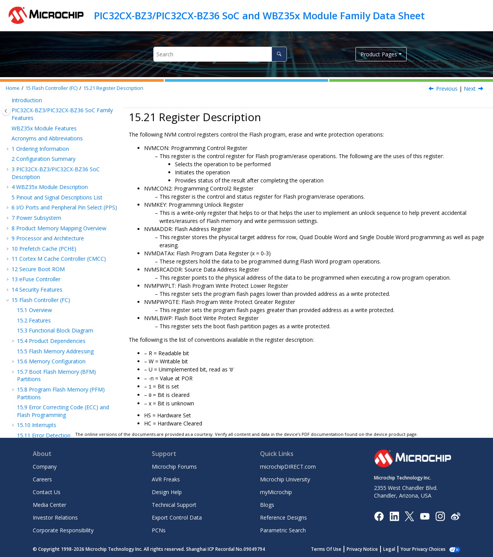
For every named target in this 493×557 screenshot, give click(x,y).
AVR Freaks (166, 478)
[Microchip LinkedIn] (394, 514)
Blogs (267, 503)
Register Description (113, 88)
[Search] (279, 54)
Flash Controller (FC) (51, 88)
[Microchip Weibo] (455, 514)
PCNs (159, 529)
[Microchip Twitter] (409, 514)
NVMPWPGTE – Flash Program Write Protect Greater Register (60, 387)
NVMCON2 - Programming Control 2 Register (65, 215)
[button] (14, 104)
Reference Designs (283, 516)
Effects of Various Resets (55, 163)
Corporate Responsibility (63, 529)
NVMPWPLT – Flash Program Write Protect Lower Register (59, 362)
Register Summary (47, 173)
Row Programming (48, 114)
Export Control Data (177, 516)
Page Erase (38, 125)
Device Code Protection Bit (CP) (64, 153)
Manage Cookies (427, 548)
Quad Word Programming (56, 104)
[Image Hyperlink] (424, 514)
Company (45, 465)
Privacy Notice (370, 548)
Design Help (167, 491)
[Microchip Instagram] (440, 514)
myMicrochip (276, 491)
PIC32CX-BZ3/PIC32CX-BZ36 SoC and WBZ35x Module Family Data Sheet (259, 15)
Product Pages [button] (379, 54)
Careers (42, 478)
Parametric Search (283, 529)
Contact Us (46, 491)
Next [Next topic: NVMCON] (470, 88)
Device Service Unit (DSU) (47, 423)
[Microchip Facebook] (379, 514)
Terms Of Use (334, 548)
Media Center (49, 503)
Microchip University (285, 478)
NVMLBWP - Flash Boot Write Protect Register (63, 409)
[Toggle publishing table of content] (6, 111)
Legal (398, 548)
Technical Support (174, 503)
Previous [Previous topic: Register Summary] (447, 88)
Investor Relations (55, 516)
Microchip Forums (174, 465)
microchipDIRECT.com (288, 465)
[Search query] (220, 54)
